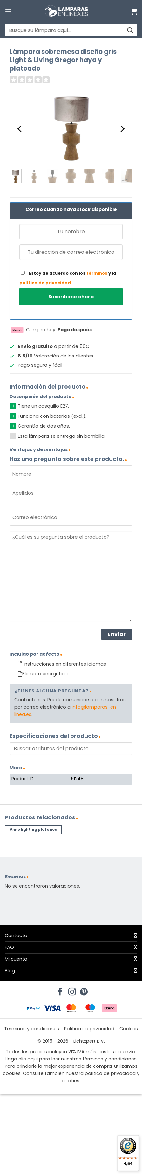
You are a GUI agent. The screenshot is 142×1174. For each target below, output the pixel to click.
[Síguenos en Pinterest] (83, 990)
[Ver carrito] (134, 11)
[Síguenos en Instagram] (71, 990)
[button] (8, 11)
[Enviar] (130, 30)
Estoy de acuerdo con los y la (67, 278)
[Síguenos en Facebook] (59, 990)
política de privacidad (45, 283)
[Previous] (20, 129)
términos (96, 273)
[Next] (122, 129)
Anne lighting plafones (33, 829)
